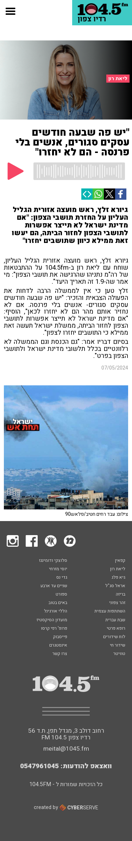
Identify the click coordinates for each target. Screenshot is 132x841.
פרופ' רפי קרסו (54, 628)
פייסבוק (60, 637)
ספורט (61, 594)
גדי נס (61, 577)
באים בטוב (58, 603)
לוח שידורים (114, 637)
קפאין (120, 560)
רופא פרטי (116, 628)
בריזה (120, 594)
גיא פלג (118, 577)
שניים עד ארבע (53, 586)
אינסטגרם (58, 645)
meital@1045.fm (66, 749)
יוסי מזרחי (58, 569)
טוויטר (119, 653)
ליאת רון (117, 78)
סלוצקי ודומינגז (53, 560)
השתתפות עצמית (109, 611)
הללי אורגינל (55, 611)
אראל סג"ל (115, 586)
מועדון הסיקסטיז (52, 620)
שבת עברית (115, 620)
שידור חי (117, 645)
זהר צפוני (117, 603)
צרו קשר (59, 653)
